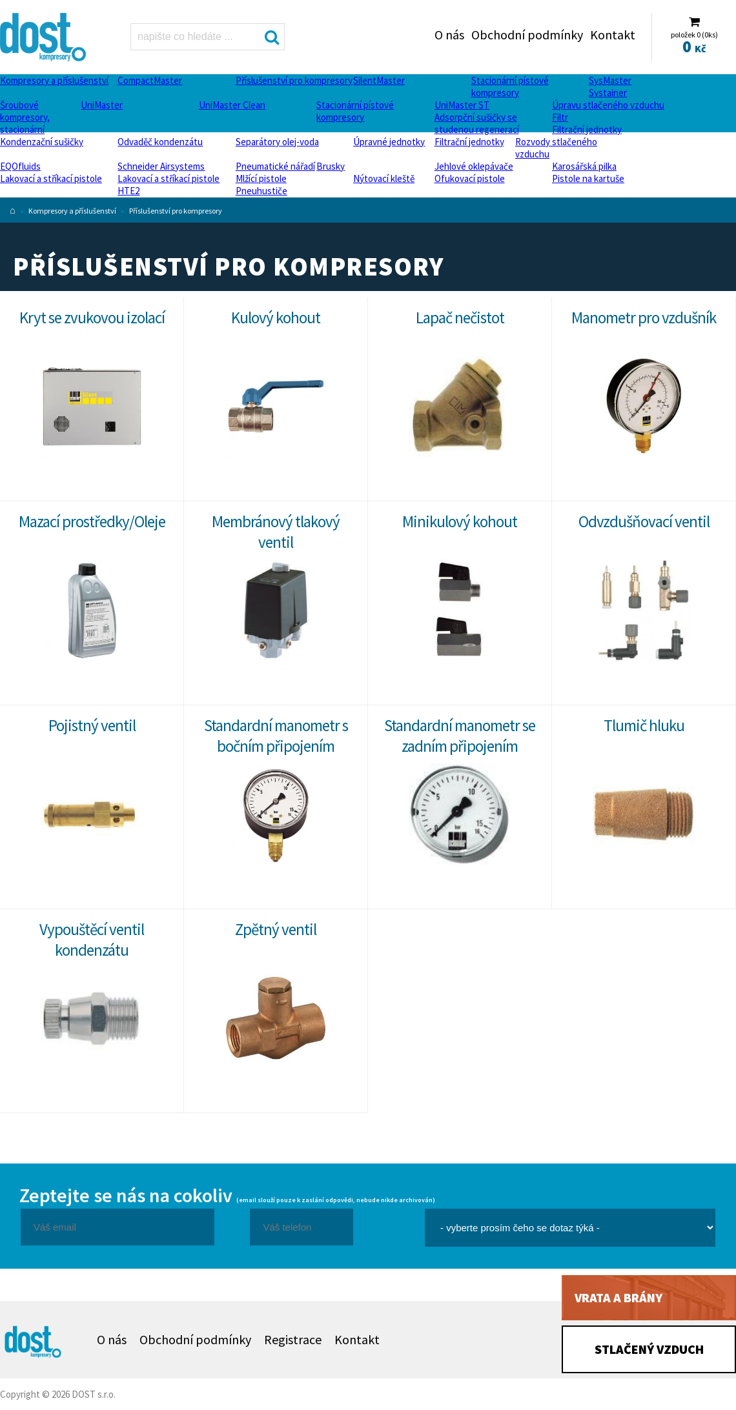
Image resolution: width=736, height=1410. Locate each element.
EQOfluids (20, 166)
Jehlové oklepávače (473, 166)
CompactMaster (150, 80)
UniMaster (102, 105)
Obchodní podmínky (527, 34)
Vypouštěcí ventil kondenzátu (91, 939)
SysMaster (610, 80)
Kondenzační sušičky (41, 142)
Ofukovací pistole (469, 178)
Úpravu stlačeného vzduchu (608, 105)
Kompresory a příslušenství (54, 80)
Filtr (560, 117)
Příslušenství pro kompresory (294, 80)
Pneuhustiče (261, 191)
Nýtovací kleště (383, 178)
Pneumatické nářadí (275, 166)
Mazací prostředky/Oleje (92, 521)
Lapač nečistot (460, 317)
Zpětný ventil (275, 929)
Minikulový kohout (459, 521)
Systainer (608, 92)
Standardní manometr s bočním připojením (276, 735)
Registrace (293, 1339)
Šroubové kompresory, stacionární (25, 117)
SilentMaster (379, 80)
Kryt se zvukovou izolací (92, 317)
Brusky (330, 166)
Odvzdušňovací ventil (644, 521)
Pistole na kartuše (588, 178)
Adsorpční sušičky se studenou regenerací (476, 123)
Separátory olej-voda (277, 142)
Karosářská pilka (584, 166)
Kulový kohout (275, 317)
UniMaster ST (461, 105)
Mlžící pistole (261, 178)
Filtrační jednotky (587, 129)
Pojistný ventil (92, 725)
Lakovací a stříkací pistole (51, 178)
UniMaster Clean (232, 105)
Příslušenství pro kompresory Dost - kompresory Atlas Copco (44, 37)
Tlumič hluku (644, 725)
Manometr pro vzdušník (643, 317)
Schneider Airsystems (161, 166)
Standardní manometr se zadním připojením (459, 735)
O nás (449, 34)
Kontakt (612, 34)
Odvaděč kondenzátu (160, 142)
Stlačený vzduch (649, 1349)
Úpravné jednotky (389, 142)
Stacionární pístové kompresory (510, 86)
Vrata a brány (618, 1297)
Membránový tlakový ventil (276, 531)
